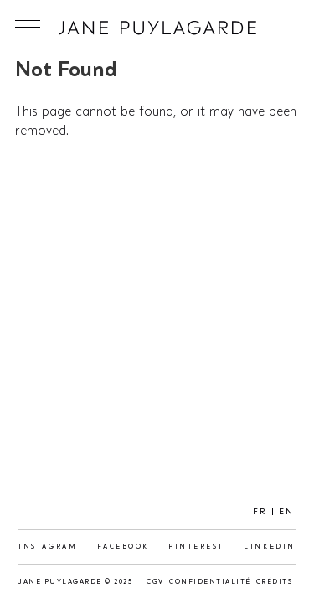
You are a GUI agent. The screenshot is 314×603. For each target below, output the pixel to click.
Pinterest (196, 547)
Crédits (274, 582)
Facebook (123, 547)
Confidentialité (210, 582)
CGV (155, 582)
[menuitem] (259, 512)
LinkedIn (269, 547)
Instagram (47, 547)
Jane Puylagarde (157, 28)
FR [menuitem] (260, 512)
